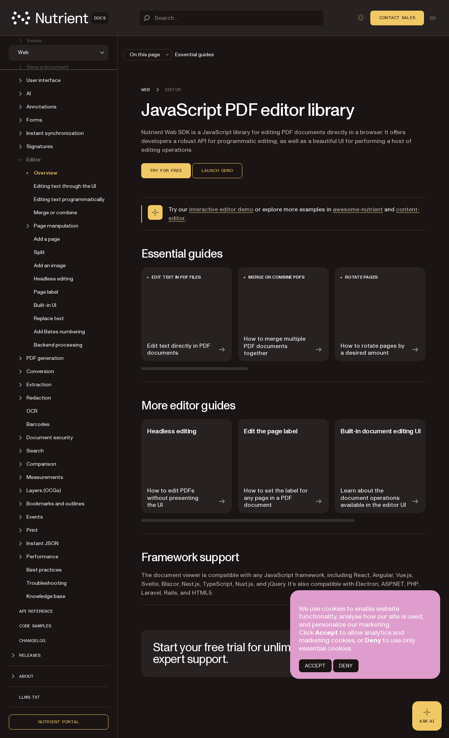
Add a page (47, 238)
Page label (46, 291)
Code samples (35, 625)
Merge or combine (55, 212)
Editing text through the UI (65, 185)
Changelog (32, 640)
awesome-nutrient (358, 209)
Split (39, 251)
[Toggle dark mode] (360, 17)
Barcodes (38, 423)
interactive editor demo (221, 209)
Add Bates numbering (59, 331)
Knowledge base (45, 595)
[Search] (231, 18)
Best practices (44, 569)
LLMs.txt (29, 697)
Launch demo (217, 170)
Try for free (166, 170)
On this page (150, 54)
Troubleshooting (46, 582)
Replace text (49, 318)
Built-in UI (45, 304)
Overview (45, 172)
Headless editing (53, 278)
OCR (32, 410)
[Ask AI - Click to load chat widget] (427, 716)
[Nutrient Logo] (60, 18)
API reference (36, 611)
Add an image (50, 265)
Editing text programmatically (69, 199)
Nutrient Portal (58, 721)
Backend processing (58, 344)
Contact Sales (397, 17)
